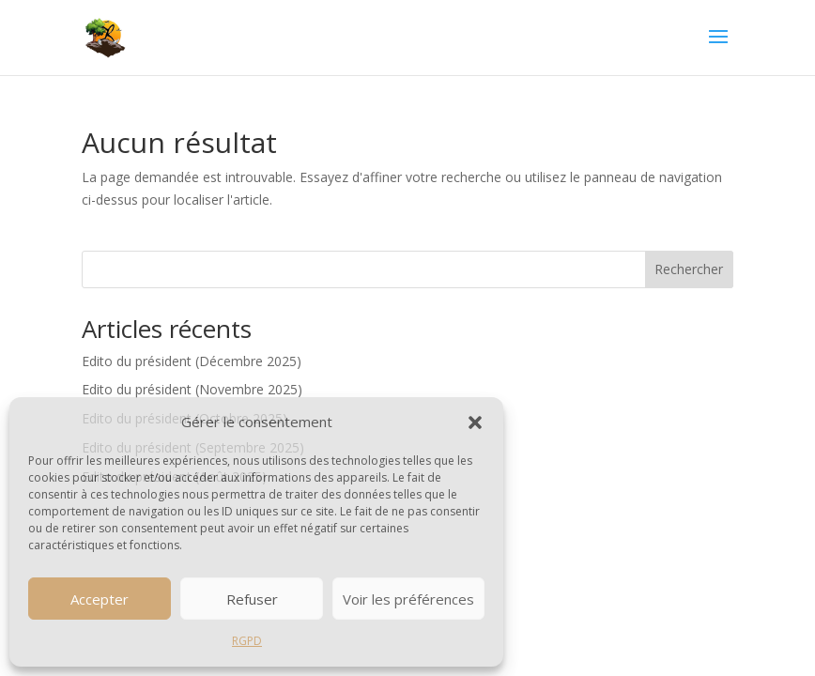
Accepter (99, 599)
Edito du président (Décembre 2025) (191, 361)
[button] (475, 422)
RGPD (247, 641)
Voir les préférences (408, 599)
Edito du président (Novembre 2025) (192, 389)
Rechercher (688, 269)
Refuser (252, 599)
